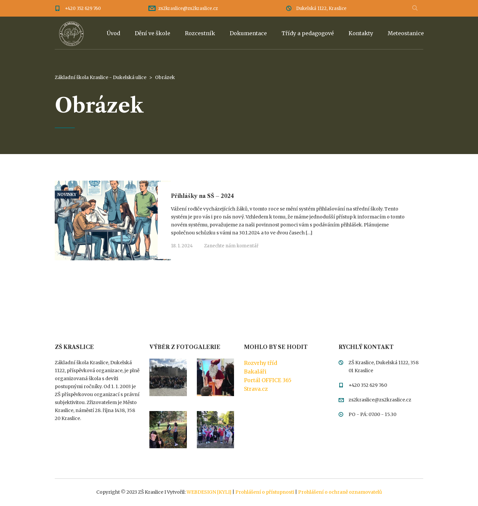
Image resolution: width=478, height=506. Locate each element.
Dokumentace (248, 33)
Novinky (66, 195)
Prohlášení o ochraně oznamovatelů (340, 492)
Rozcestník (200, 33)
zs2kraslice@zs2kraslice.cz (188, 8)
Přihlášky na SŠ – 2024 (202, 196)
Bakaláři (255, 371)
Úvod (113, 33)
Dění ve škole (152, 33)
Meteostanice (406, 33)
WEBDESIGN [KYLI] (209, 492)
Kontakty (361, 33)
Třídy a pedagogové (307, 33)
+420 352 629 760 (83, 8)
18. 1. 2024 (182, 246)
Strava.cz (256, 388)
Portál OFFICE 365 (267, 380)
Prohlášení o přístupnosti (264, 492)
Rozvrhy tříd (260, 363)
